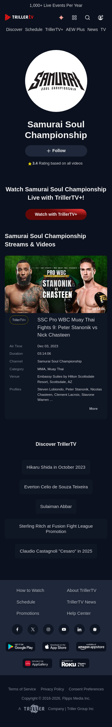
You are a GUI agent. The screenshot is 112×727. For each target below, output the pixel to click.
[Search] (87, 17)
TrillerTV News (81, 601)
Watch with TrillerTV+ (56, 214)
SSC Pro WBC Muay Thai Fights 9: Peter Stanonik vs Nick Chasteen (67, 327)
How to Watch (30, 590)
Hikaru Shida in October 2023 (56, 467)
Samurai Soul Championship (59, 361)
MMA (41, 369)
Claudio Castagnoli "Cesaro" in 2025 (56, 551)
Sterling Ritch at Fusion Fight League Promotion (56, 528)
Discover (14, 29)
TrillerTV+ (54, 29)
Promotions (27, 613)
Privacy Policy (52, 689)
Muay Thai (55, 369)
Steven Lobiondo (50, 389)
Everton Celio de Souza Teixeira (56, 486)
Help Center (79, 613)
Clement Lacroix (66, 394)
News (93, 29)
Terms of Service (22, 689)
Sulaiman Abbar (56, 506)
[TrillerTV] (19, 17)
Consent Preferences (86, 689)
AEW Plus (75, 29)
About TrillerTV (81, 590)
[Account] (100, 17)
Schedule (33, 29)
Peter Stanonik (77, 389)
